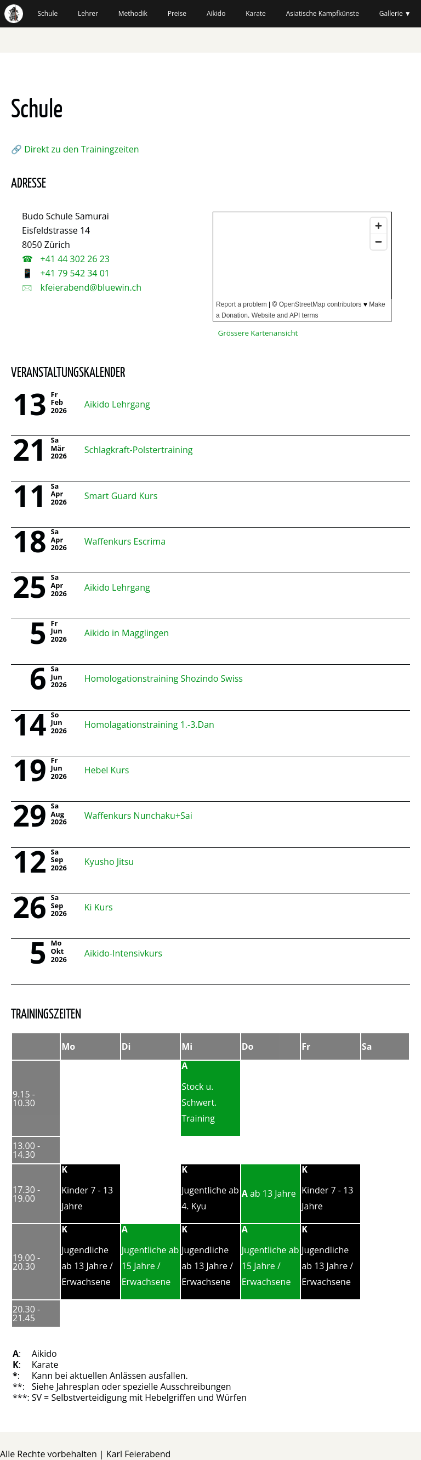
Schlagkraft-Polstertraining (138, 449)
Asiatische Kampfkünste (322, 13)
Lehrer (88, 13)
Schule (47, 13)
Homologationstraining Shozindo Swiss (163, 678)
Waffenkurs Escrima (125, 541)
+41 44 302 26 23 (74, 258)
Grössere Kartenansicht (258, 333)
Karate (256, 13)
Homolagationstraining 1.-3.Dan (149, 724)
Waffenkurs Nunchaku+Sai (138, 815)
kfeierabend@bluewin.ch (89, 287)
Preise (177, 13)
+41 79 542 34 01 (74, 273)
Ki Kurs (98, 907)
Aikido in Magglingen (126, 633)
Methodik (132, 13)
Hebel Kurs (106, 770)
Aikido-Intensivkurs (123, 953)
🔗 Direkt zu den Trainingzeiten (75, 149)
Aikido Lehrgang (117, 404)
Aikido (216, 13)
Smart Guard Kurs (120, 495)
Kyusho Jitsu (109, 861)
